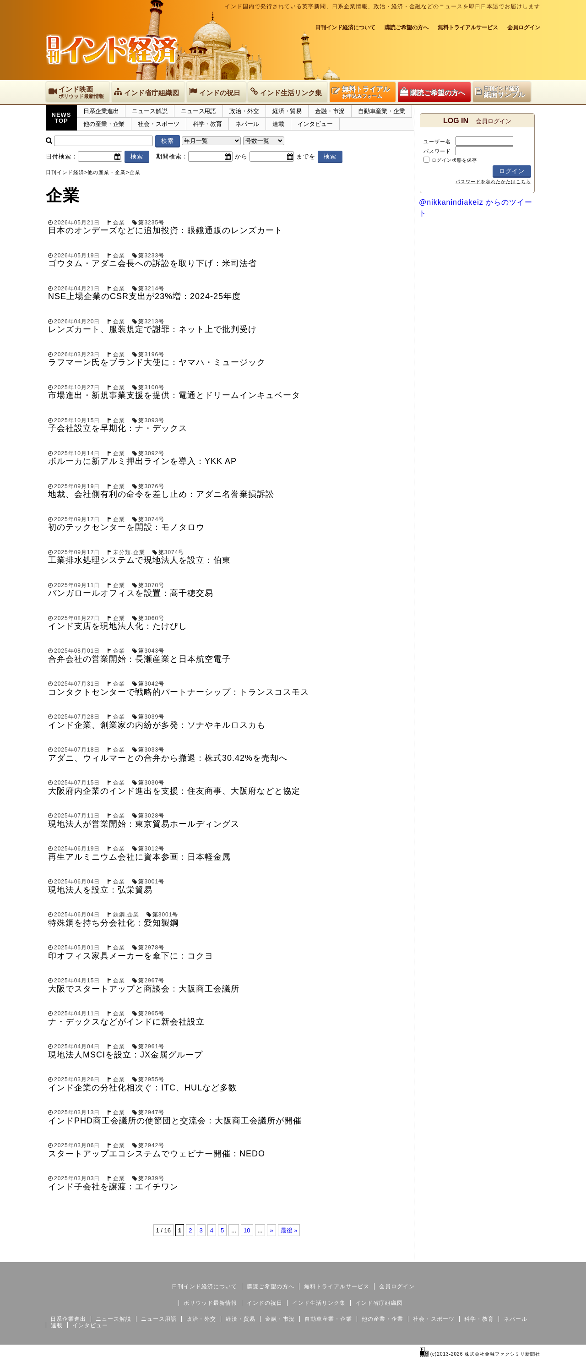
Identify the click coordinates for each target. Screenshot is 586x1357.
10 (247, 1230)
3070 (151, 585)
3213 (151, 321)
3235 (151, 222)
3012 (151, 848)
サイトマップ (470, 1255)
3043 (151, 651)
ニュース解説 (149, 111)
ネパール (247, 123)
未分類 (122, 552)
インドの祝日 (264, 1303)
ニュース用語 (198, 111)
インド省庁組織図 (379, 1303)
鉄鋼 (119, 914)
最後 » (289, 1230)
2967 (151, 980)
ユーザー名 (437, 141)
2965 (151, 1013)
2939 (151, 1178)
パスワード (437, 151)
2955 (151, 1079)
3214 (151, 288)
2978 (151, 947)
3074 (151, 519)
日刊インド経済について (345, 27)
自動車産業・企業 (381, 111)
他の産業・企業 (104, 123)
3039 (151, 717)
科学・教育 (207, 123)
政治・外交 (244, 111)
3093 (151, 420)
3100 (151, 387)
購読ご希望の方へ (407, 27)
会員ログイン (523, 27)
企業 (119, 222)
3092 (151, 453)
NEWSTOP (61, 117)
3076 (151, 486)
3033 (151, 750)
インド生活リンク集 (319, 1303)
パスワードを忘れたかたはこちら (493, 181)
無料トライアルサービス (468, 27)
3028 (151, 815)
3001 (151, 881)
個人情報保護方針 (518, 1255)
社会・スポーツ (158, 123)
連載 (278, 123)
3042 (151, 684)
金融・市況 (330, 111)
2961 (151, 1046)
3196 (151, 354)
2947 (151, 1112)
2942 (151, 1145)
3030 (151, 782)
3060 (151, 618)
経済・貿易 (287, 111)
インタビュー (315, 123)
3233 (151, 255)
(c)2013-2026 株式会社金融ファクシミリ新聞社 (480, 1354)
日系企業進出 (101, 111)
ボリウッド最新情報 (210, 1303)
